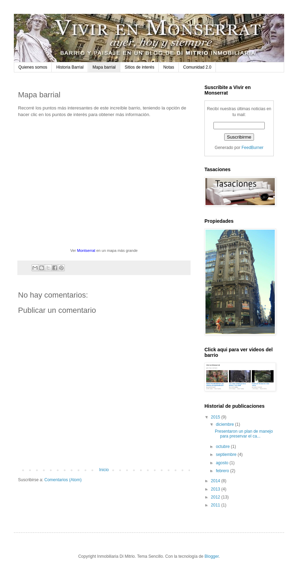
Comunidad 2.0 (197, 67)
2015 (216, 417)
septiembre (227, 454)
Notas (168, 67)
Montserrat (86, 250)
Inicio (104, 469)
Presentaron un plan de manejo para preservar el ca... (244, 434)
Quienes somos (32, 67)
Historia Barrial (70, 67)
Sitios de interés (139, 67)
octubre (223, 446)
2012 (216, 497)
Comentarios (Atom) (62, 479)
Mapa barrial (104, 67)
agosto (222, 462)
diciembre (225, 424)
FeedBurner (252, 147)
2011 (216, 505)
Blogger (211, 556)
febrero (223, 470)
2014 (216, 480)
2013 (216, 489)
